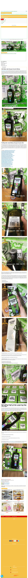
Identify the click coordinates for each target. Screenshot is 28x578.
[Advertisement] (14, 5)
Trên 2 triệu (3, 22)
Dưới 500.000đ (3, 18)
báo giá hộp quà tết (14, 516)
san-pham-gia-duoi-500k (6, 39)
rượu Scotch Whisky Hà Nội (12, 441)
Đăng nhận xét (2, 514)
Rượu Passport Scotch (4, 70)
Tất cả (2, 23)
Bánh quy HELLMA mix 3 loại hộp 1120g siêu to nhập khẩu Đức (18, 489)
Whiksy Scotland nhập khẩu (6, 409)
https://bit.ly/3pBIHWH (6, 483)
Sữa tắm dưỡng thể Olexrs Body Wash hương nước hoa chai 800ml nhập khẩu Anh (7, 501)
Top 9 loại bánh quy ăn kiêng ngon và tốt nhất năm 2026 (18, 501)
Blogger (15, 25)
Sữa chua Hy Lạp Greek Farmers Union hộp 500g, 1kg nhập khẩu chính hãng (7, 489)
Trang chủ (2, 39)
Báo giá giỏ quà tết (8, 516)
